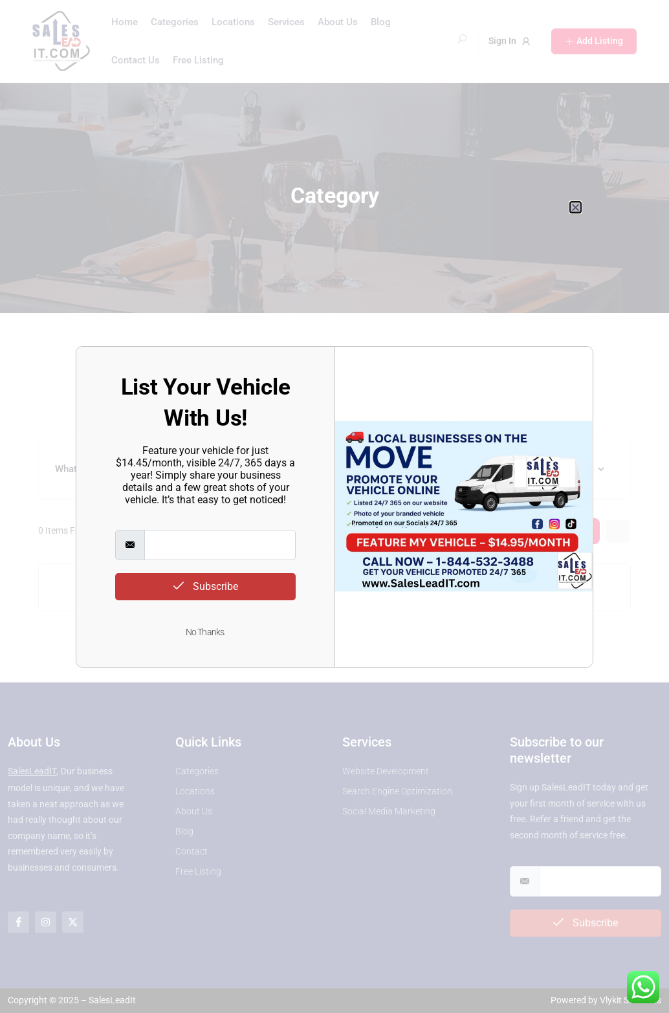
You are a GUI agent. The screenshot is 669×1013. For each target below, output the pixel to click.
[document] (334, 506)
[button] (575, 207)
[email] (220, 545)
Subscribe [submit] (205, 586)
